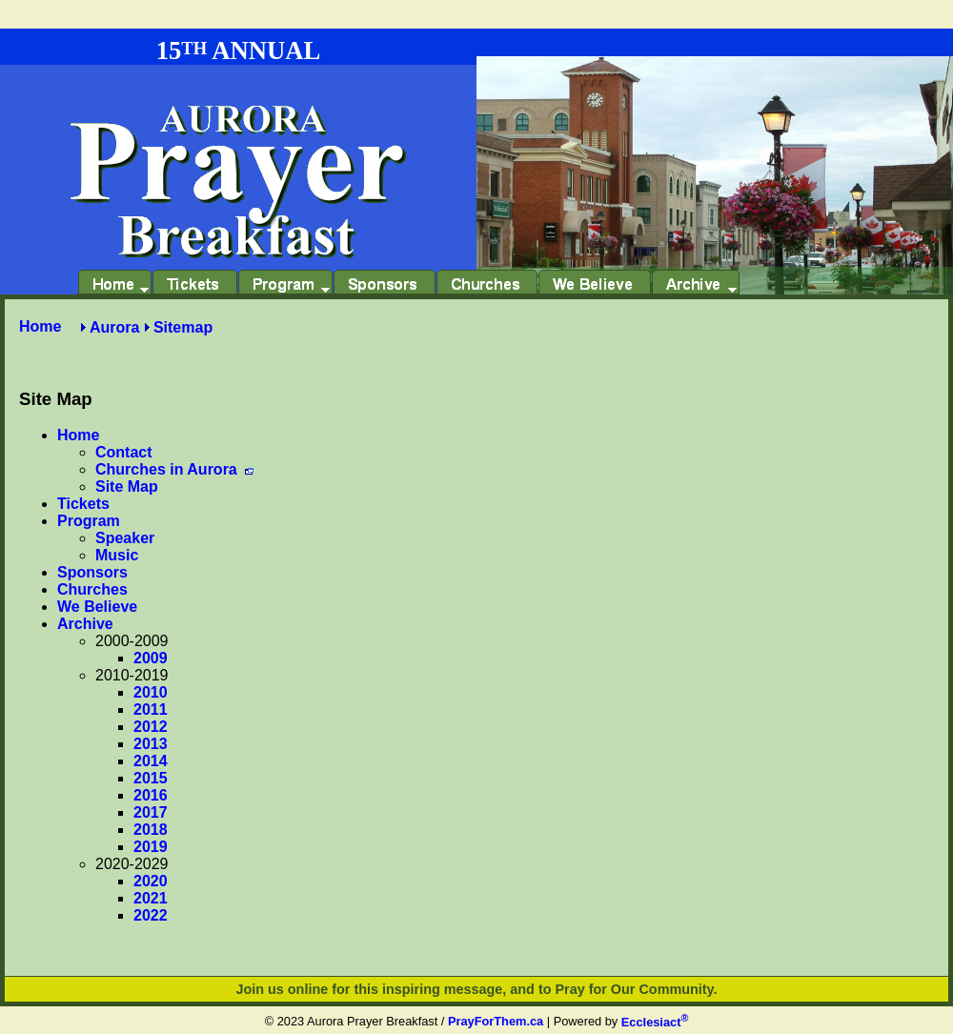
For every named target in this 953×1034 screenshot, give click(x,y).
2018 (150, 829)
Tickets (83, 504)
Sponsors (92, 572)
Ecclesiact (654, 1022)
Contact (123, 452)
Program (88, 521)
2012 (150, 727)
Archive (85, 624)
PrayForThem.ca (495, 1022)
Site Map (126, 486)
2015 (150, 778)
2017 (150, 812)
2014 (150, 761)
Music (116, 555)
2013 (150, 744)
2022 (150, 915)
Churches (92, 589)
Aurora (114, 327)
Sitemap (183, 327)
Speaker (124, 538)
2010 (150, 692)
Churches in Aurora (174, 469)
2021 (150, 898)
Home (40, 326)
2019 (150, 847)
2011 (150, 709)
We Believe (97, 606)
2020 (150, 881)
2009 (150, 658)
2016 (150, 795)
